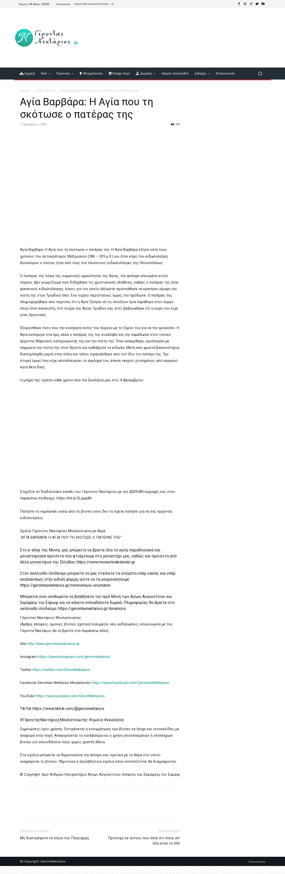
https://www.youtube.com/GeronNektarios (70, 696)
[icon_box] (94, 4)
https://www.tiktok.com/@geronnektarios (68, 708)
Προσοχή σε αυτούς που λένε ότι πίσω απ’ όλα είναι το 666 (144, 840)
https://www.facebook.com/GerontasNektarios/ (131, 682)
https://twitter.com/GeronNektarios (61, 669)
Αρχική (25, 90)
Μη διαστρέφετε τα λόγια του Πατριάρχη (54, 838)
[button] (260, 74)
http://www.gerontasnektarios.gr (53, 643)
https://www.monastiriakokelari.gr (105, 562)
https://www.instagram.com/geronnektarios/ (74, 656)
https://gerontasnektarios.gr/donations (92, 608)
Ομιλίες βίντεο (45, 90)
